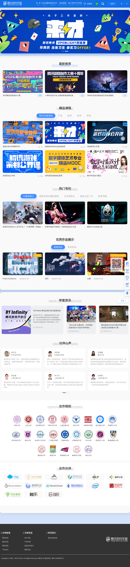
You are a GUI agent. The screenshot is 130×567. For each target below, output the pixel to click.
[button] (62, 51)
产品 (60, 115)
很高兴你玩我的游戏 (49, 196)
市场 (89, 115)
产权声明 (27, 542)
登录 (112, 4)
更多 (123, 301)
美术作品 (72, 247)
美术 (79, 115)
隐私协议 (27, 549)
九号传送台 (69, 196)
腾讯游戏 (5, 538)
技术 (69, 115)
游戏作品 (58, 247)
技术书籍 (102, 196)
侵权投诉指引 (29, 546)
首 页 (38, 4)
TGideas (5, 549)
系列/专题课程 (46, 115)
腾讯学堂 (5, 542)
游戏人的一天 (86, 196)
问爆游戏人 (28, 196)
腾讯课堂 (5, 546)
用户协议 (27, 538)
